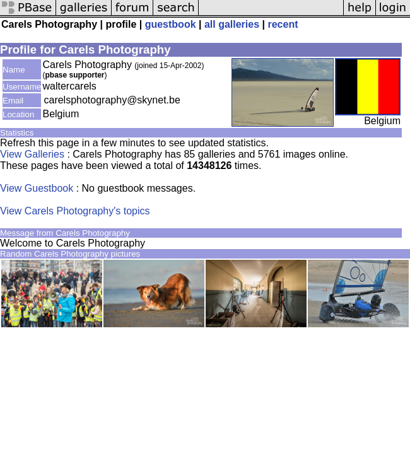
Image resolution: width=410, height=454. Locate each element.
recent (282, 24)
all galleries (231, 24)
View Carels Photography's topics (75, 211)
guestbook (170, 24)
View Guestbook (36, 188)
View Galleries (32, 154)
